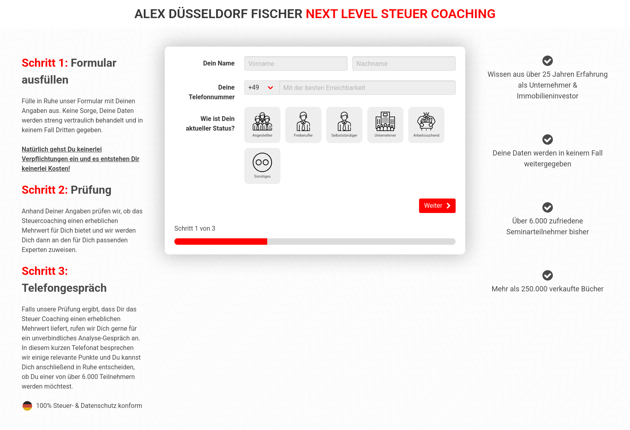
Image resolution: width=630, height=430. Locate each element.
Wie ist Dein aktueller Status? (210, 123)
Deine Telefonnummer (211, 92)
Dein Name (219, 63)
